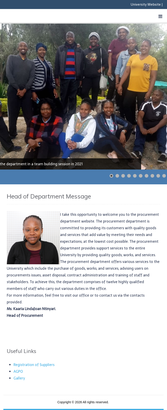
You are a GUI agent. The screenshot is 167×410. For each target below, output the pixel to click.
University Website (146, 4)
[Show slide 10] (164, 176)
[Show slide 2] (117, 176)
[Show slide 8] (152, 176)
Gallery (19, 378)
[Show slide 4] (129, 176)
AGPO (18, 371)
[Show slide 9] (158, 176)
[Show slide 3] (123, 176)
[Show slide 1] (111, 176)
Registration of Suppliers (34, 365)
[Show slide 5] (135, 176)
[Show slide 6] (140, 176)
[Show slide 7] (146, 176)
